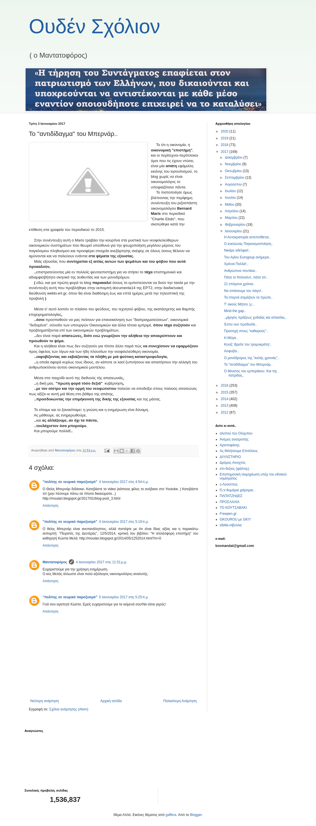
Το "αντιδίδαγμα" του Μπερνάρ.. (248, 365)
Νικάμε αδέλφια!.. (237, 250)
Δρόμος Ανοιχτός (233, 463)
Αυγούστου (234, 184)
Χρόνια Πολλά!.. (236, 264)
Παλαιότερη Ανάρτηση (180, 701)
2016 (225, 385)
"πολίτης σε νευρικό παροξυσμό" (70, 482)
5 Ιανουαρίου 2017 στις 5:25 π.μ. (124, 597)
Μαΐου (230, 204)
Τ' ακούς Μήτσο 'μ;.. (239, 304)
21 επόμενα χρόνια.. (239, 284)
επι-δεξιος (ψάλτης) (234, 469)
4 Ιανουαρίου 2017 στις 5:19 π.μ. (124, 522)
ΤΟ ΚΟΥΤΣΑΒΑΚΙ (233, 508)
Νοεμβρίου (233, 164)
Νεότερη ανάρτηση (44, 701)
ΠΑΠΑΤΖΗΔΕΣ (231, 496)
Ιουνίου (231, 198)
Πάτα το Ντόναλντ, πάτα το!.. (246, 277)
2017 (225, 152)
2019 (225, 138)
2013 (225, 406)
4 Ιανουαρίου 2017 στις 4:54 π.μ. (124, 482)
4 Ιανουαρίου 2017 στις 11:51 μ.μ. (101, 562)
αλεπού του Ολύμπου (236, 433)
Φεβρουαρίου (235, 225)
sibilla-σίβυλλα (231, 525)
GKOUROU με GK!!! (235, 519)
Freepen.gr (228, 514)
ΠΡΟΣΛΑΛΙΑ (230, 502)
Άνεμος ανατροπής (234, 439)
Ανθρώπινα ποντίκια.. (240, 271)
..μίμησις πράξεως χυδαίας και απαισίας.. (255, 317)
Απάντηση (51, 506)
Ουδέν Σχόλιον (94, 26)
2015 (225, 392)
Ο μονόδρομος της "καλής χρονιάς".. (251, 358)
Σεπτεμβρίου (235, 178)
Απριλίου (232, 211)
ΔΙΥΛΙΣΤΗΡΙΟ (230, 457)
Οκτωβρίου (234, 171)
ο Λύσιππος (229, 484)
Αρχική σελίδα (111, 701)
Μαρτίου (232, 218)
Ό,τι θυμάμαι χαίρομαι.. (237, 490)
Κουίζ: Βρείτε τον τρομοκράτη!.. (248, 344)
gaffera (171, 815)
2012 (225, 412)
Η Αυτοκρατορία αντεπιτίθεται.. (247, 237)
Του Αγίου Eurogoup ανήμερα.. (247, 257)
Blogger (196, 815)
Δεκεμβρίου (234, 157)
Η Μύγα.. (231, 338)
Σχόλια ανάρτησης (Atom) (68, 709)
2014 (225, 399)
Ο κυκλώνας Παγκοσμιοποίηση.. (248, 244)
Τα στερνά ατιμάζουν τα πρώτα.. (248, 297)
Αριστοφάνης (230, 445)
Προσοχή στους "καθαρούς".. (246, 331)
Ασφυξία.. (231, 351)
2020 (225, 131)
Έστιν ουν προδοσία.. (240, 324)
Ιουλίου (231, 191)
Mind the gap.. (235, 311)
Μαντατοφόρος (55, 562)
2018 (225, 145)
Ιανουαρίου (234, 231)
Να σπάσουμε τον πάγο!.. (243, 291)
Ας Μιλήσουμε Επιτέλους (239, 451)
